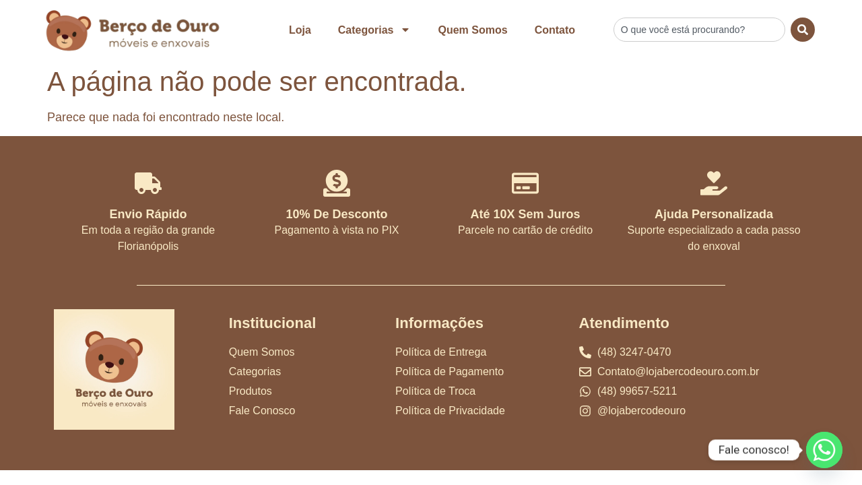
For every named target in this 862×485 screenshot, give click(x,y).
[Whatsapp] (824, 450)
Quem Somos (472, 30)
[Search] (803, 30)
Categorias (374, 30)
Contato (555, 30)
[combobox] (699, 30)
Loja (300, 30)
